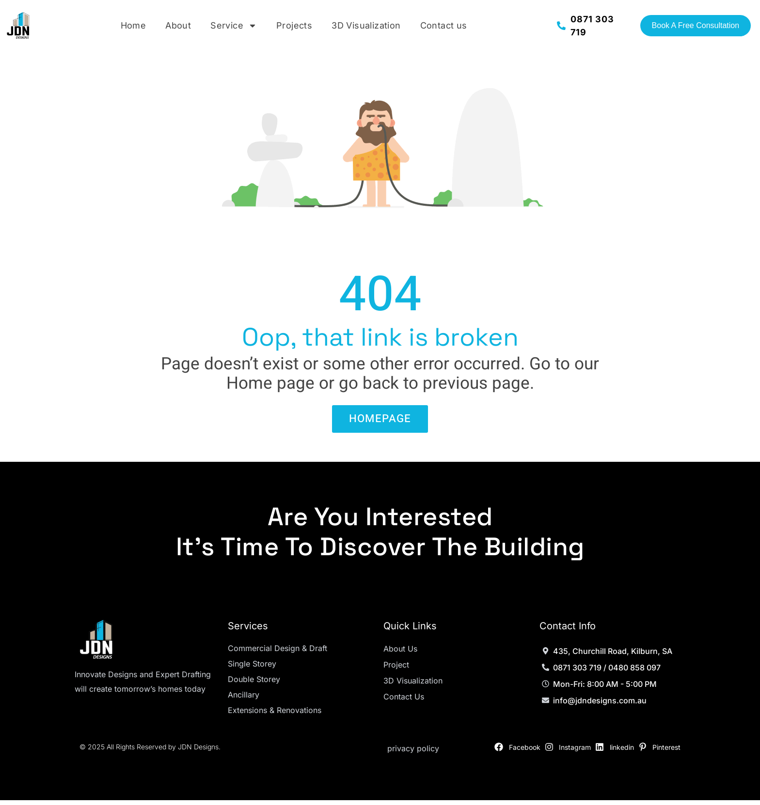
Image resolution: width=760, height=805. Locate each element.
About (178, 25)
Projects (294, 25)
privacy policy (413, 753)
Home (133, 25)
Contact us (443, 25)
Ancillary (243, 699)
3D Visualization (366, 25)
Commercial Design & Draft (277, 653)
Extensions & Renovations (274, 715)
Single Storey (252, 668)
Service (233, 25)
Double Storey (254, 684)
